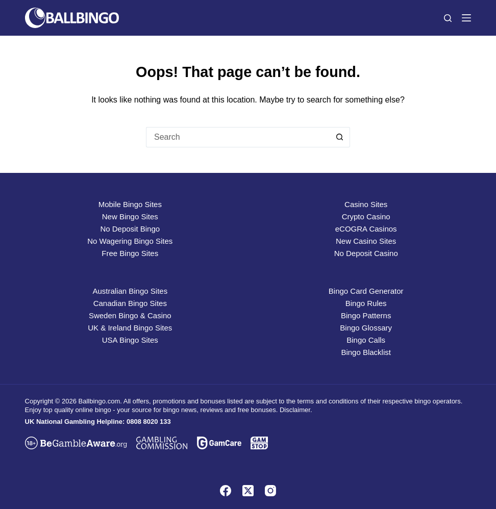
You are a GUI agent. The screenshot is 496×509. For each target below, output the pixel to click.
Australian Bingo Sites (129, 291)
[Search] (448, 18)
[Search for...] (238, 137)
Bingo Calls (365, 340)
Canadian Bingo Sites (130, 303)
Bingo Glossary (366, 327)
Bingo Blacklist (366, 352)
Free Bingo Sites (130, 253)
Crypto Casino (366, 216)
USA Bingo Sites (130, 340)
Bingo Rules (366, 303)
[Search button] (340, 137)
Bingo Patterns (366, 315)
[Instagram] (270, 490)
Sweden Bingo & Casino (130, 315)
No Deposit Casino (366, 253)
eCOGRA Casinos (366, 228)
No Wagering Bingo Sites (129, 241)
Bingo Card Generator (366, 291)
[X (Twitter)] (248, 490)
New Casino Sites (366, 241)
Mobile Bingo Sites (130, 204)
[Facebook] (225, 490)
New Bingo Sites (130, 216)
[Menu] (466, 17)
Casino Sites (365, 204)
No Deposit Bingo (130, 228)
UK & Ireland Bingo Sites (130, 327)
